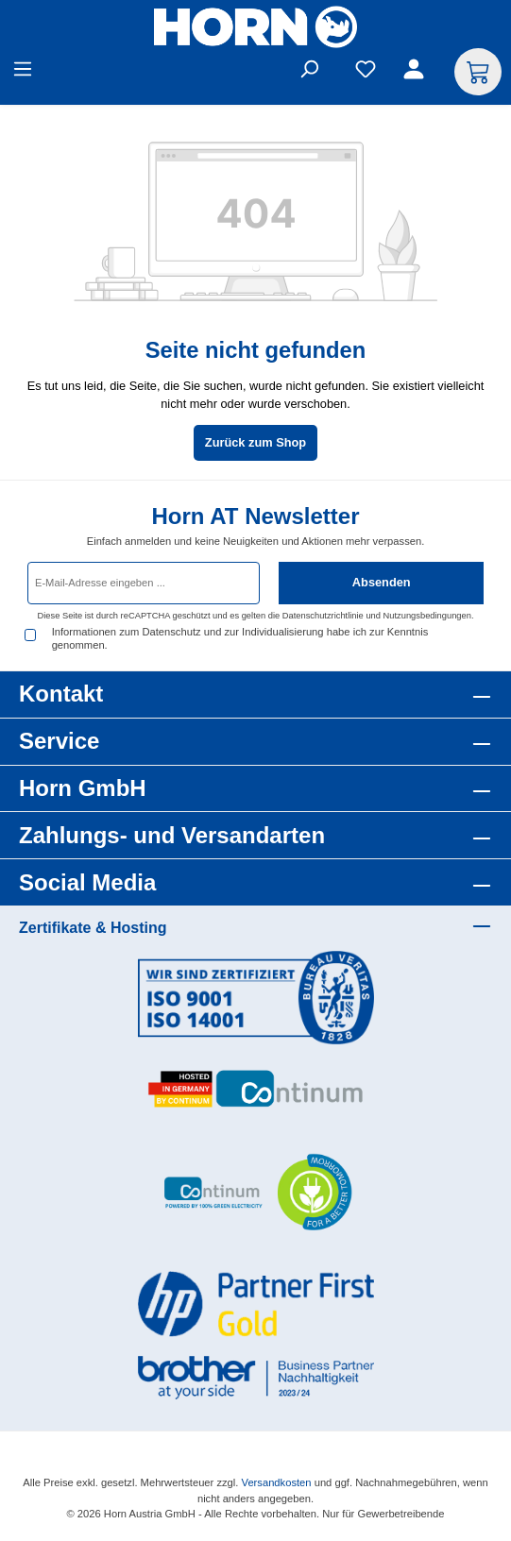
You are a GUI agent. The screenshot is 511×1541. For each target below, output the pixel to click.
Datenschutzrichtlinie (323, 615)
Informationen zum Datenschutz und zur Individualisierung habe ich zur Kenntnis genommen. (240, 638)
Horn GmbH (82, 788)
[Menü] (22, 72)
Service (59, 741)
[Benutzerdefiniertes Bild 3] (256, 1193)
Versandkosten (277, 1482)
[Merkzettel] (365, 72)
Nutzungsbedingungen (427, 615)
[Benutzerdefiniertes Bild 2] (256, 1089)
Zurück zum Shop (255, 442)
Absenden (381, 582)
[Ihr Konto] (416, 72)
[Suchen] (309, 72)
